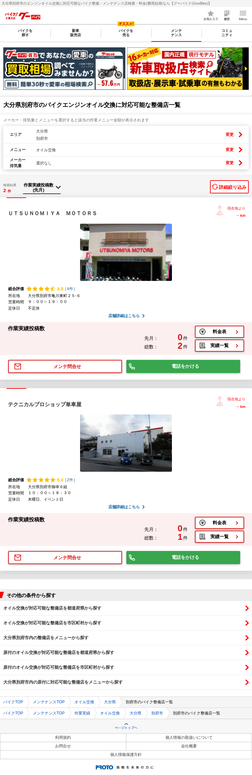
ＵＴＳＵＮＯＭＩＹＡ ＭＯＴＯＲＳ (52, 213)
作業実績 (82, 713)
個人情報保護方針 (126, 754)
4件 (70, 289)
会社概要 (189, 746)
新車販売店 (75, 33)
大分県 (110, 702)
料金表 (219, 331)
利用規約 (63, 737)
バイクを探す (25, 33)
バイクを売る (126, 33)
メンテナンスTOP (48, 702)
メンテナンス (176, 33)
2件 (70, 480)
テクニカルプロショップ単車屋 (44, 404)
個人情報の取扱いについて (189, 737)
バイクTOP (13, 702)
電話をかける (185, 366)
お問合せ (63, 746)
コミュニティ (226, 33)
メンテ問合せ (67, 366)
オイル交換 (84, 702)
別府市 (157, 713)
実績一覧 (219, 345)
